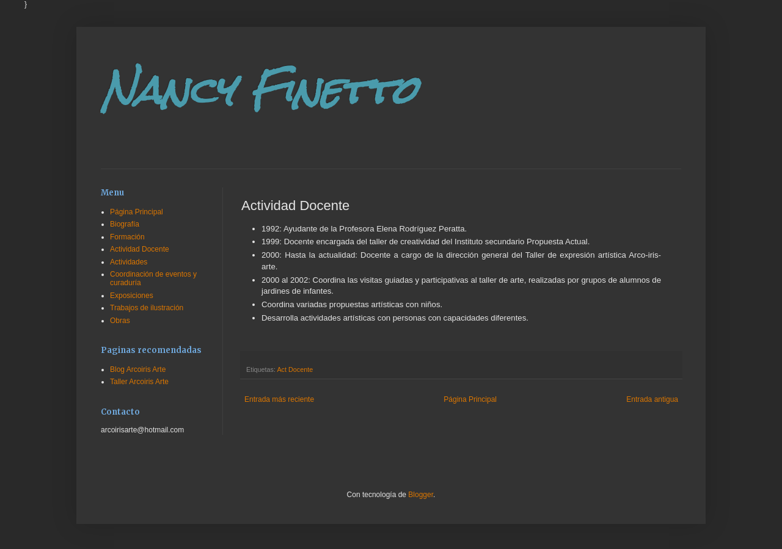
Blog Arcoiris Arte (138, 369)
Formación (127, 237)
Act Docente (295, 369)
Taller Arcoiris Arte (139, 381)
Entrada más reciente (279, 399)
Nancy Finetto (259, 90)
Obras (120, 320)
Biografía (124, 224)
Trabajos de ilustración (146, 308)
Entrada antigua (652, 399)
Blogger (420, 494)
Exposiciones (131, 295)
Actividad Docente (139, 249)
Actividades (128, 262)
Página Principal (470, 399)
